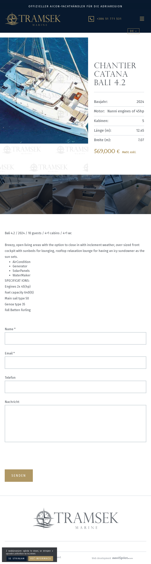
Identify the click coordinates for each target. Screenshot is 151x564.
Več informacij (40, 558)
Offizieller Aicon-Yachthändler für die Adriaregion (75, 6)
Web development (112, 558)
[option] (26, 194)
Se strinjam (16, 558)
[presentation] (34, 455)
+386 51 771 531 (109, 19)
